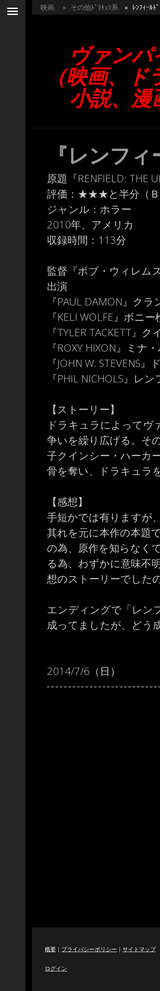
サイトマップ (139, 949)
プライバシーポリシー (89, 949)
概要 (50, 949)
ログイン (56, 968)
